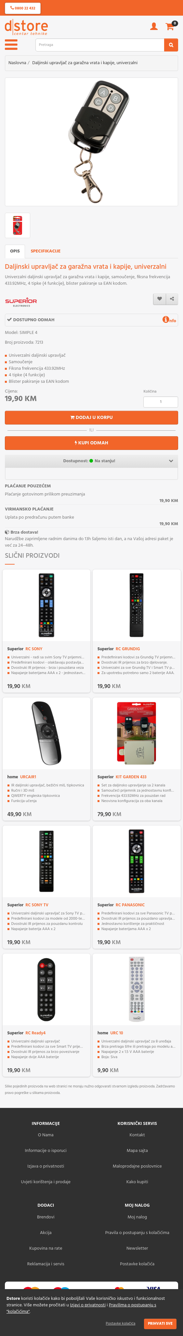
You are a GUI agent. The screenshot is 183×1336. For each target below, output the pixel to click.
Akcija (46, 1233)
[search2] (171, 44)
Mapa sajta (137, 1151)
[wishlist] (159, 299)
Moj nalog (137, 1217)
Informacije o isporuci (46, 1151)
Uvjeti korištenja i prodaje (46, 1182)
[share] (172, 299)
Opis (15, 251)
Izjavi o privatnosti (87, 1305)
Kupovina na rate (45, 1248)
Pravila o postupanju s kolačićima (137, 1233)
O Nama (46, 1135)
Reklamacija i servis (45, 1264)
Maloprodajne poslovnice (137, 1166)
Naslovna (17, 63)
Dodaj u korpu (91, 418)
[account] (154, 28)
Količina (149, 391)
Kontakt (137, 1135)
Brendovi (46, 1217)
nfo (169, 321)
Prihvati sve (160, 1323)
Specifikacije (46, 251)
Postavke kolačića (121, 1323)
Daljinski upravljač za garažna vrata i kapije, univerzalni (84, 63)
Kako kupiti (137, 1182)
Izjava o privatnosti (45, 1166)
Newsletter (137, 1248)
